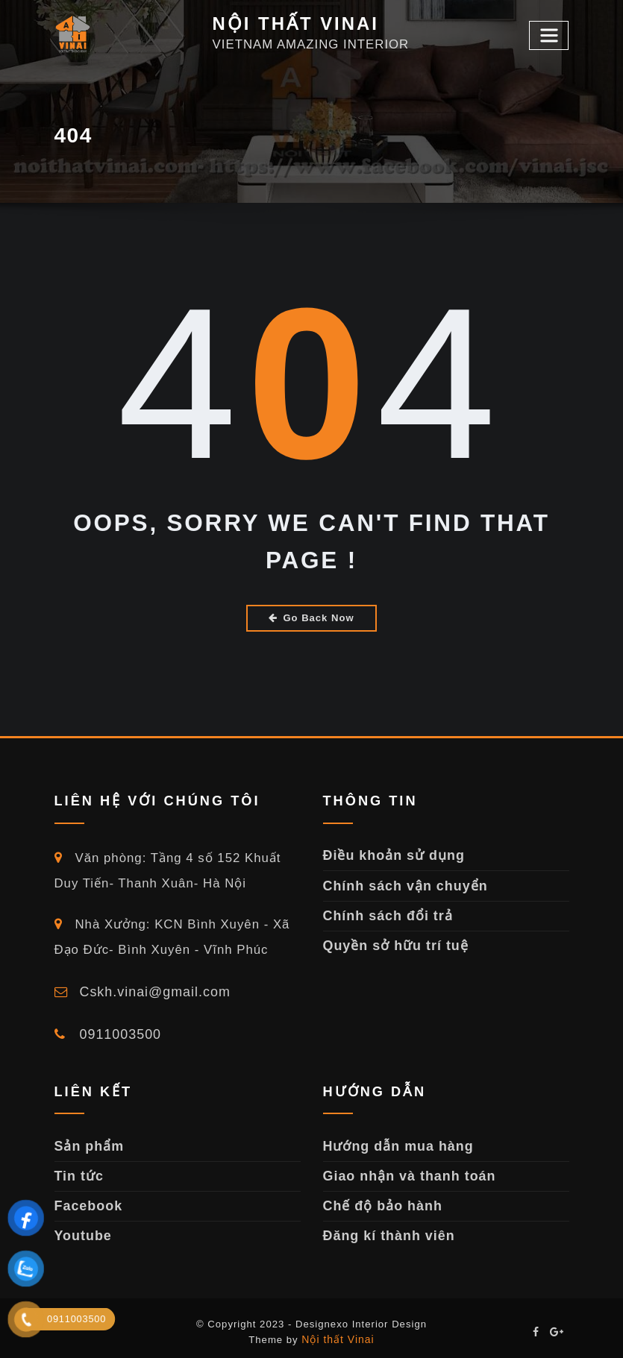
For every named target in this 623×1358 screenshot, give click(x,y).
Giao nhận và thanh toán (404, 1170)
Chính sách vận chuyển (400, 883)
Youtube (81, 1227)
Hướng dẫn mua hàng (394, 1141)
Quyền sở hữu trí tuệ (391, 940)
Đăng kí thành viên (385, 1227)
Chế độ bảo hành (379, 1198)
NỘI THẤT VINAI (291, 23)
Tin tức (77, 1170)
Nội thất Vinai (338, 1329)
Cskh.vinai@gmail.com (138, 990)
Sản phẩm (87, 1141)
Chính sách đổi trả (384, 911)
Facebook (86, 1198)
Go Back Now (311, 617)
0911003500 (105, 1031)
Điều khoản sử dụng (389, 853)
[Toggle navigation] (550, 35)
